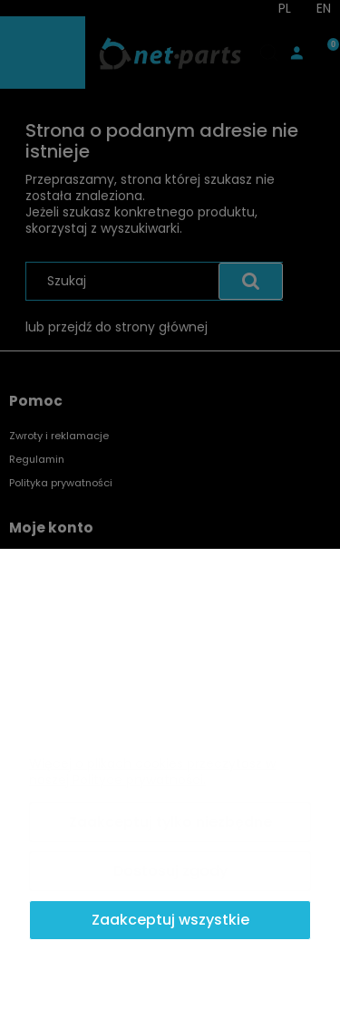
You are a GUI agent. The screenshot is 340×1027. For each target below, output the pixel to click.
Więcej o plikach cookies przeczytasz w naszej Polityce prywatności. (152, 771)
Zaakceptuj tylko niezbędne (170, 821)
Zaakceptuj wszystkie (170, 919)
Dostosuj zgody (170, 870)
